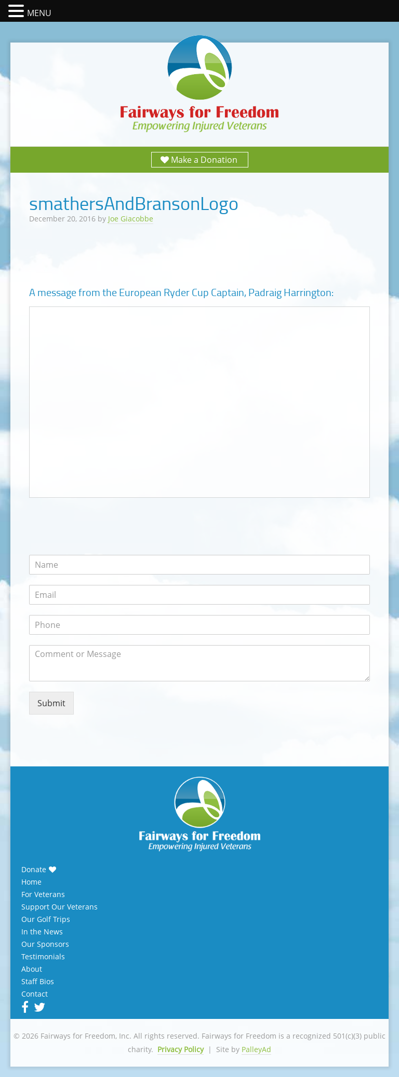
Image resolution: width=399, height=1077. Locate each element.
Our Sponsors (45, 944)
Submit (51, 703)
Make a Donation (204, 159)
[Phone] (199, 625)
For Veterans (43, 894)
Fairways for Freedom (199, 84)
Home (31, 882)
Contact (34, 994)
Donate (33, 869)
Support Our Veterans (59, 907)
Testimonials (43, 956)
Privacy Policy (180, 1049)
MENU (39, 13)
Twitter (38, 1007)
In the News (42, 931)
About (31, 969)
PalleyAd (256, 1049)
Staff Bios (37, 981)
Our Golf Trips (45, 919)
